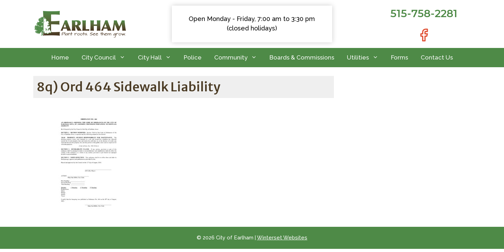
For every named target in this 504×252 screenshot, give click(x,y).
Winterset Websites (282, 237)
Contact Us (437, 57)
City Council (107, 57)
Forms (399, 57)
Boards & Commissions (302, 57)
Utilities (366, 57)
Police (193, 57)
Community (238, 57)
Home (60, 57)
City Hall (157, 57)
